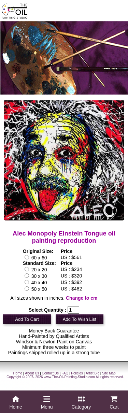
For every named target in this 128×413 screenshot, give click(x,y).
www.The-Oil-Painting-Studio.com (69, 377)
